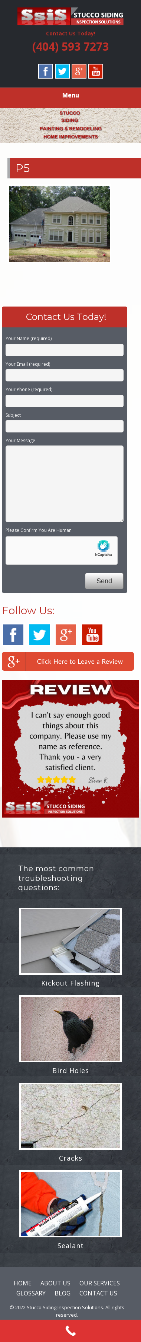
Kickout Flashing (70, 982)
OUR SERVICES (99, 1283)
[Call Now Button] (70, 1331)
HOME (23, 1283)
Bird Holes (70, 1070)
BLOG (62, 1293)
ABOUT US (55, 1283)
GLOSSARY (31, 1293)
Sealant (71, 1245)
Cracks (70, 1158)
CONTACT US (98, 1293)
